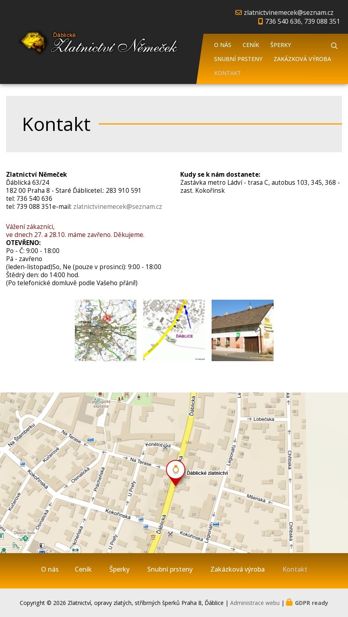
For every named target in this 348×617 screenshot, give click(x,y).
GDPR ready (311, 603)
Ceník (251, 45)
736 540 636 (34, 198)
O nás (222, 45)
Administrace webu (255, 603)
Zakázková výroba (302, 59)
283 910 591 (124, 190)
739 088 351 (34, 206)
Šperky (280, 45)
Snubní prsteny (238, 59)
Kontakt (227, 73)
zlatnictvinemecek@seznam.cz (289, 12)
